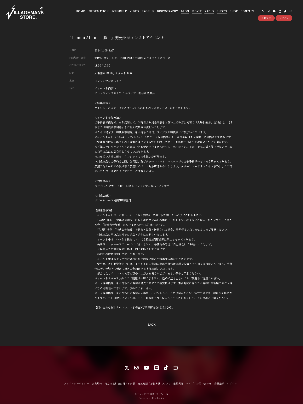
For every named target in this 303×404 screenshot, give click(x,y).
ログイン (284, 18)
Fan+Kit (164, 393)
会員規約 (97, 383)
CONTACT (247, 11)
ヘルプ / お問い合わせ (198, 383)
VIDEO (134, 11)
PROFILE (148, 11)
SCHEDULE (119, 11)
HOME (80, 11)
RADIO (209, 11)
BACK (151, 325)
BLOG (185, 11)
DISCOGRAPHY (167, 11)
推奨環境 (178, 383)
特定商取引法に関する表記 (120, 383)
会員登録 (266, 18)
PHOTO (222, 11)
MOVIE (197, 11)
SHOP (234, 11)
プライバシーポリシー (76, 383)
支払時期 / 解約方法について (154, 383)
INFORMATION (98, 11)
